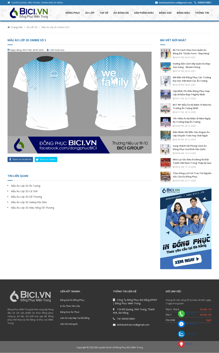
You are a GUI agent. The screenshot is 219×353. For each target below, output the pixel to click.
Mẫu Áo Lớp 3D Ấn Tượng (25, 186)
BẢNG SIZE (165, 13)
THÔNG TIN (202, 13)
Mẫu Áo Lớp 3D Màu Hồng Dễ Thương (32, 207)
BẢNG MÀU (183, 13)
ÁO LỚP (89, 13)
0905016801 (204, 2)
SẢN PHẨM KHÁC (144, 13)
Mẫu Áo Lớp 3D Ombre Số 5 (55, 27)
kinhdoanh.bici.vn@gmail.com (175, 2)
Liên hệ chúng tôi (69, 324)
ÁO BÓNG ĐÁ (121, 13)
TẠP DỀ (104, 13)
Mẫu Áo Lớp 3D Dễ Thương (26, 196)
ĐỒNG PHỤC (73, 13)
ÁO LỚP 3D (32, 27)
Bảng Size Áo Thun (69, 312)
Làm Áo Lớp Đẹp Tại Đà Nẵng (74, 318)
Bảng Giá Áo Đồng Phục (72, 300)
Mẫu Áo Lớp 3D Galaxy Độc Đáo (29, 202)
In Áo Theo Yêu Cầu (70, 306)
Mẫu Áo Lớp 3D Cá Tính (24, 191)
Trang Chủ (16, 27)
